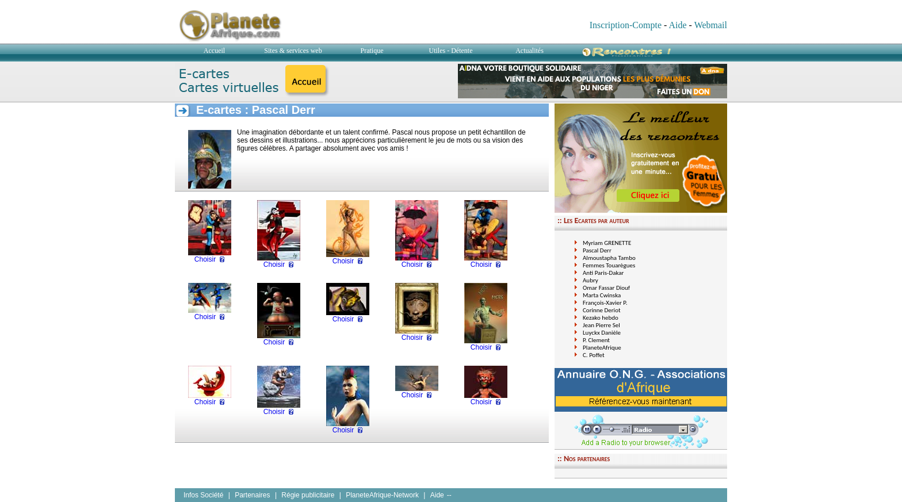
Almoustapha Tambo (609, 258)
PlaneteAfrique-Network (382, 495)
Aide (677, 25)
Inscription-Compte (626, 25)
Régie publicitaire (307, 495)
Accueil (214, 51)
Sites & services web (293, 51)
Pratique (372, 51)
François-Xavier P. (605, 302)
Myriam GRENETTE (607, 243)
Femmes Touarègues (609, 265)
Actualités (529, 51)
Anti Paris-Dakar (603, 273)
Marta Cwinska (602, 295)
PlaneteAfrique (602, 347)
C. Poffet (594, 355)
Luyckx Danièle (602, 332)
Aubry (590, 280)
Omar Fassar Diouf (606, 288)
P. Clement (596, 340)
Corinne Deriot (602, 310)
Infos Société (203, 495)
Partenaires (252, 495)
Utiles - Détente (451, 51)
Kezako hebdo (600, 317)
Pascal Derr (597, 250)
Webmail (710, 25)
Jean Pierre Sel (601, 325)
